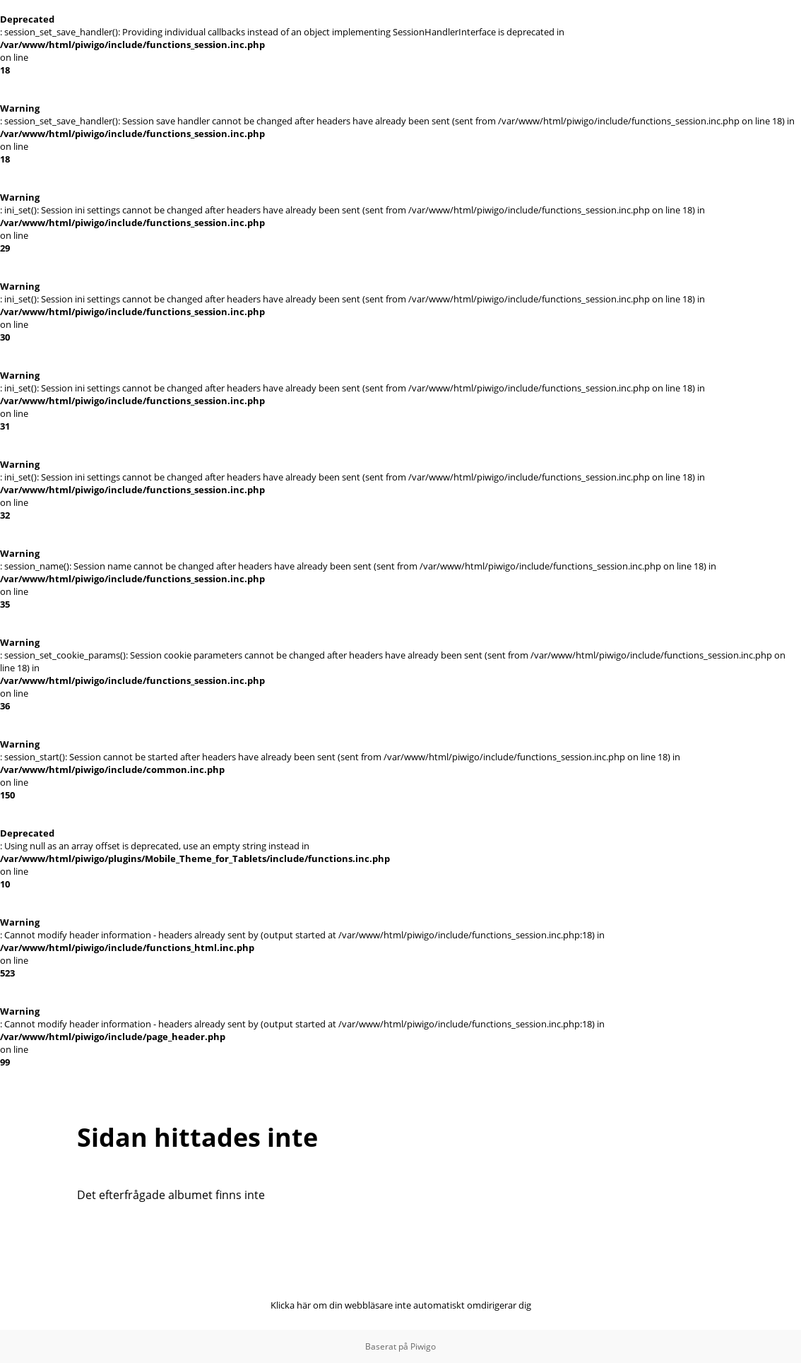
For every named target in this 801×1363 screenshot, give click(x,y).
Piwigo (423, 1346)
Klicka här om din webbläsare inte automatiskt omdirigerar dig (401, 1305)
